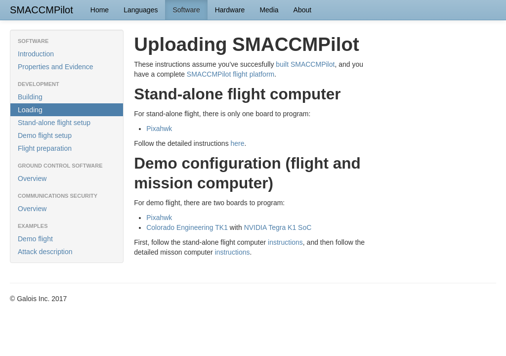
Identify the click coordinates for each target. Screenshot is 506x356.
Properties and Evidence (55, 67)
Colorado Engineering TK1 (187, 227)
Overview (32, 178)
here (238, 143)
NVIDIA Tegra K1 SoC (278, 227)
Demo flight (35, 239)
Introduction (36, 54)
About (303, 10)
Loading (30, 110)
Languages (141, 10)
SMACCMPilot (41, 9)
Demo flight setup (45, 135)
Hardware (230, 10)
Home (99, 10)
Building (30, 97)
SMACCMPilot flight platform (230, 74)
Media (268, 10)
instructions (285, 242)
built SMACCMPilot (305, 64)
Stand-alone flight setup (54, 123)
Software (186, 10)
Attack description (45, 252)
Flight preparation (45, 148)
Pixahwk (159, 129)
